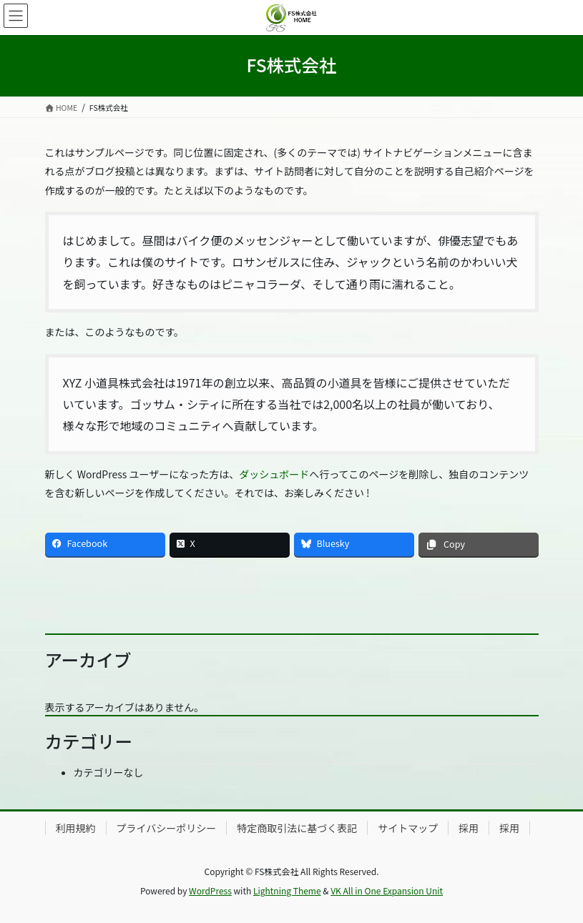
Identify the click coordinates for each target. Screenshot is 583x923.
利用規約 (76, 828)
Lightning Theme (287, 890)
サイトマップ (408, 828)
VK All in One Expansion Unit (386, 890)
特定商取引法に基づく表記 (297, 828)
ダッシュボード (274, 474)
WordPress (210, 890)
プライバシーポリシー (167, 828)
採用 (469, 828)
